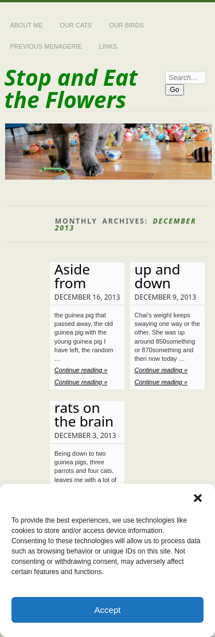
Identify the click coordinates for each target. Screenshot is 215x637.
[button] (198, 498)
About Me (26, 25)
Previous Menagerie (46, 46)
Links (108, 46)
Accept (108, 610)
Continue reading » (80, 370)
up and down (158, 276)
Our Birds (126, 25)
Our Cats (76, 25)
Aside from (72, 276)
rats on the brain (84, 414)
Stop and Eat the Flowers (71, 88)
